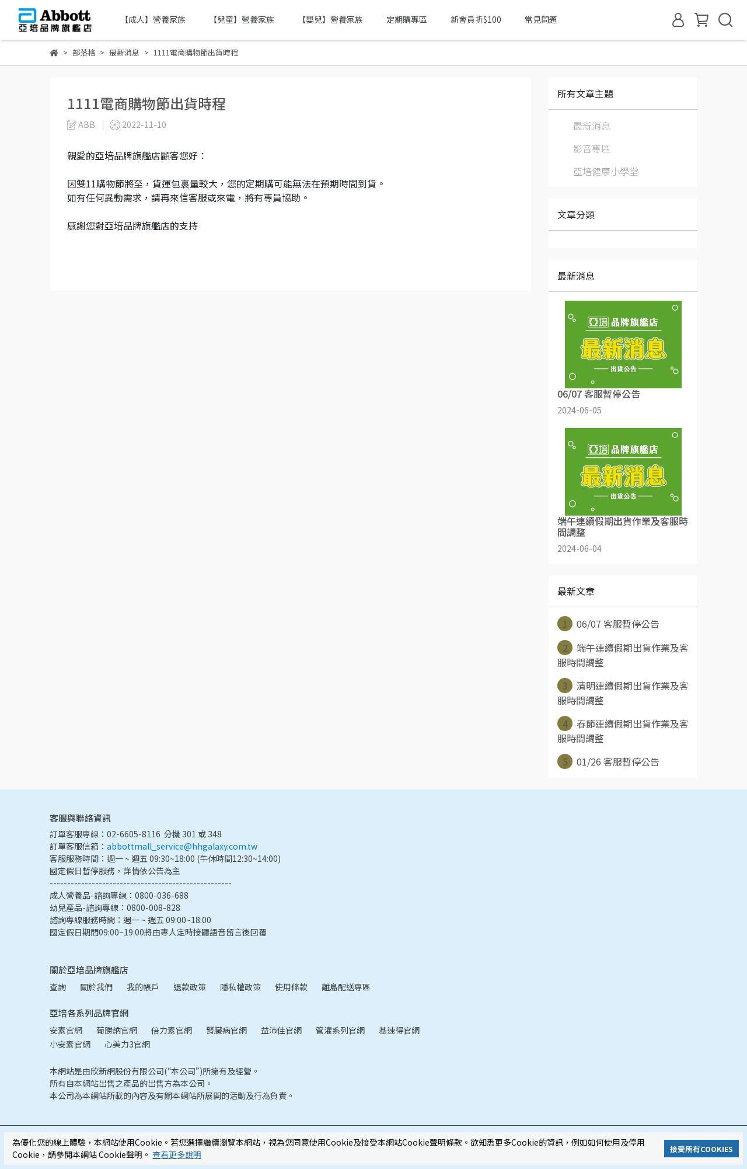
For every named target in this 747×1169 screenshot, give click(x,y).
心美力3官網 (127, 1044)
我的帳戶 (143, 987)
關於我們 (96, 987)
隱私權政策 (240, 987)
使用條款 (291, 987)
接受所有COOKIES (701, 1148)
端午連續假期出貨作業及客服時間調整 (623, 654)
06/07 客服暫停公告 (608, 623)
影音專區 (591, 148)
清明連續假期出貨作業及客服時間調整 (623, 692)
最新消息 (591, 126)
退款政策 (189, 987)
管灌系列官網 (340, 1030)
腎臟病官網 (226, 1030)
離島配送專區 (346, 987)
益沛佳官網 (281, 1030)
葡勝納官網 (116, 1030)
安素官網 (66, 1030)
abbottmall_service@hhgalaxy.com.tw (182, 846)
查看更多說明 (176, 1154)
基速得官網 (399, 1030)
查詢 (58, 987)
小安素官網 (70, 1044)
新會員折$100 (476, 19)
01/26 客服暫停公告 (608, 761)
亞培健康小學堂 (605, 171)
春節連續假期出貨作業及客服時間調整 (623, 730)
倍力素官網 (171, 1030)
